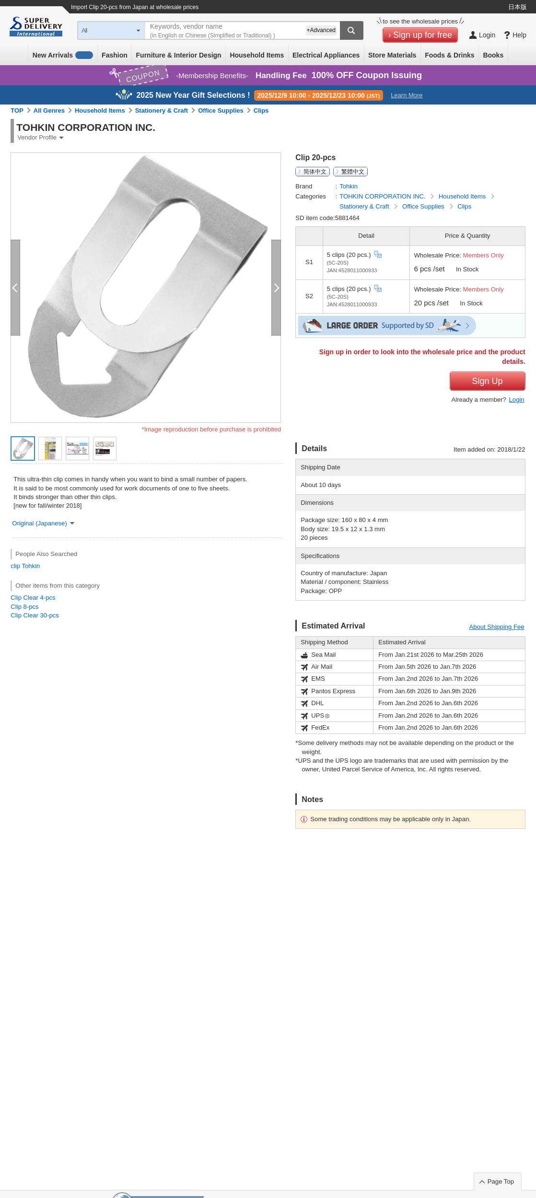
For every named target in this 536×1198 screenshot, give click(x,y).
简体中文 (314, 171)
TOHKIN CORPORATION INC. (383, 196)
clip (15, 566)
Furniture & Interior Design (178, 55)
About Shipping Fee (496, 626)
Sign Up (487, 381)
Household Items (257, 55)
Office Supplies (221, 110)
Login (516, 399)
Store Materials (392, 55)
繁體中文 (352, 171)
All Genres (49, 110)
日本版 (517, 7)
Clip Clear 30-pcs (35, 615)
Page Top (501, 1181)
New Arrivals (63, 55)
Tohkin (31, 566)
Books (493, 55)
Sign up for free (422, 35)
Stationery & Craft (161, 110)
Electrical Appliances (326, 55)
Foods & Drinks (449, 55)
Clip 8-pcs (24, 606)
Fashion (115, 55)
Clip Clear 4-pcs (33, 597)
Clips (261, 110)
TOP (17, 110)
